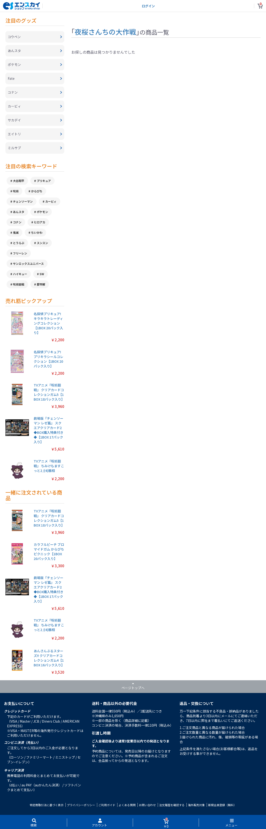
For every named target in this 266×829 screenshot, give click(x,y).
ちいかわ (36, 232)
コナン (17, 222)
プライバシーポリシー (81, 805)
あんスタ (18, 212)
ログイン (148, 6)
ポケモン (42, 212)
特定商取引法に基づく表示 (47, 805)
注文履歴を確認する (172, 805)
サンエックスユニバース (28, 264)
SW (42, 274)
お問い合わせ (147, 805)
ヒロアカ (39, 222)
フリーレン (20, 253)
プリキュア (44, 181)
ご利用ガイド (106, 805)
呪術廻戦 (18, 284)
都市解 (41, 284)
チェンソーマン (23, 201)
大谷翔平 (18, 181)
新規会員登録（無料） (222, 805)
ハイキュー (20, 274)
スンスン (42, 243)
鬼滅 (16, 232)
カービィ (50, 201)
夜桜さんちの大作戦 (105, 31)
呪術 (16, 191)
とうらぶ (18, 243)
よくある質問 (127, 805)
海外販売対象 (196, 805)
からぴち (36, 191)
